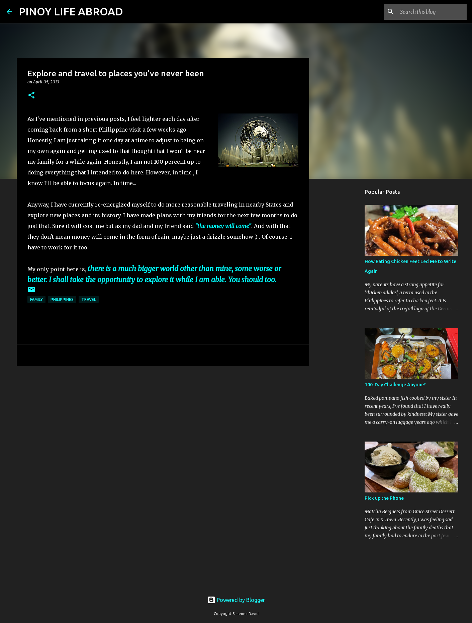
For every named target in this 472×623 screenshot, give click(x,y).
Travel (88, 299)
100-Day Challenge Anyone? (395, 384)
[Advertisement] (163, 423)
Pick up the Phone (384, 498)
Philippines (62, 299)
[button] (31, 95)
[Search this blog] (431, 12)
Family (36, 299)
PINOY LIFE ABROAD (71, 11)
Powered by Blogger (236, 600)
